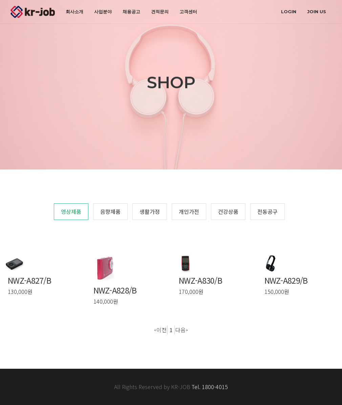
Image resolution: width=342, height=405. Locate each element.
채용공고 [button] (131, 11)
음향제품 (110, 211)
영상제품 (71, 211)
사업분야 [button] (103, 11)
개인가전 (189, 211)
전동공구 (267, 211)
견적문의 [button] (160, 11)
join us (316, 11)
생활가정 (150, 211)
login (288, 11)
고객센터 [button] (188, 11)
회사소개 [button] (74, 11)
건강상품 (228, 211)
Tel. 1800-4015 (210, 387)
